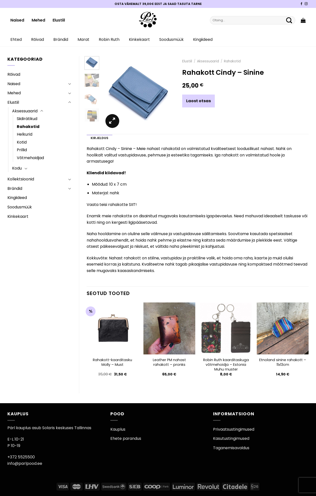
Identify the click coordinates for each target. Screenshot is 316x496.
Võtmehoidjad (30, 158)
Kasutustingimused (231, 438)
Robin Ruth (109, 39)
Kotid (22, 142)
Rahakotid (28, 126)
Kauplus (117, 429)
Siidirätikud (27, 119)
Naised (17, 20)
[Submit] (289, 20)
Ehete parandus (125, 438)
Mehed (38, 20)
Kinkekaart (139, 39)
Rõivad (37, 39)
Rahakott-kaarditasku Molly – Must (112, 362)
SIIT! (133, 204)
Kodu (17, 168)
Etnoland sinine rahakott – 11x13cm (282, 362)
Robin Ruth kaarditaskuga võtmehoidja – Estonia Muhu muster (226, 365)
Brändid (60, 39)
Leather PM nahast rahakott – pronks (169, 362)
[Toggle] (70, 84)
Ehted (16, 39)
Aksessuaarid (25, 111)
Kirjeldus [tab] (99, 138)
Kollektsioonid (20, 179)
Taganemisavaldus (231, 448)
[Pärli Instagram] (306, 4)
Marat (83, 39)
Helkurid (24, 134)
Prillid (22, 150)
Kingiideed (203, 39)
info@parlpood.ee (24, 463)
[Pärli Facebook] (301, 4)
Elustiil (59, 20)
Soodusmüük (171, 39)
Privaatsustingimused (233, 429)
